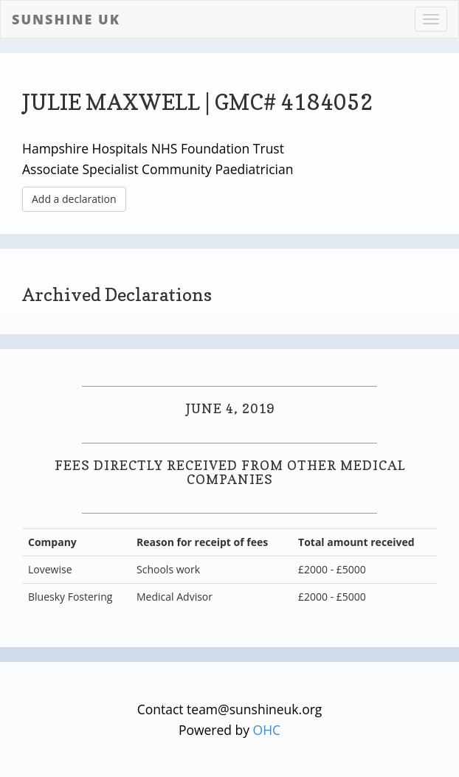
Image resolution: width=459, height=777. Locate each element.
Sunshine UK (66, 19)
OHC (267, 730)
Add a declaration (74, 199)
